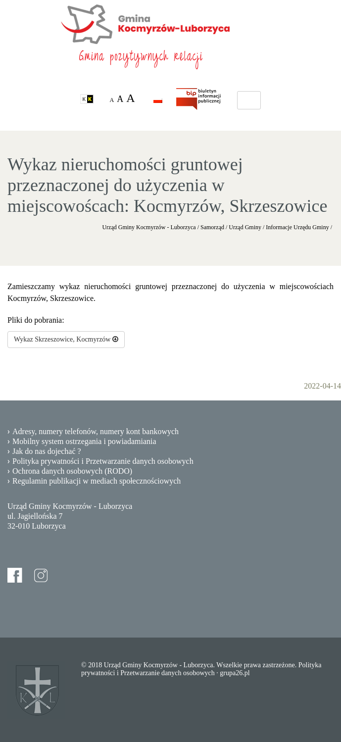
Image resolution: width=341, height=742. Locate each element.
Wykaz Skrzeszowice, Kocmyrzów (66, 339)
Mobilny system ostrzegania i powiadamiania (84, 441)
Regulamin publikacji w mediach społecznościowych (96, 481)
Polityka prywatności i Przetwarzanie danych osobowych (103, 461)
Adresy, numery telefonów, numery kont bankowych (95, 431)
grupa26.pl (234, 673)
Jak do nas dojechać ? (46, 451)
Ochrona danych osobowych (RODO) (72, 471)
